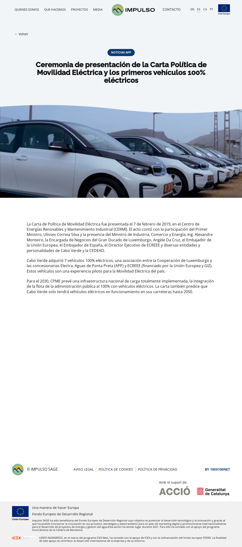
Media (98, 9)
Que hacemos (55, 9)
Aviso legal (83, 469)
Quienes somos (27, 9)
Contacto (172, 9)
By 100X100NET (217, 469)
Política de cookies (116, 469)
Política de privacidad (157, 469)
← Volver (21, 34)
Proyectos (79, 9)
